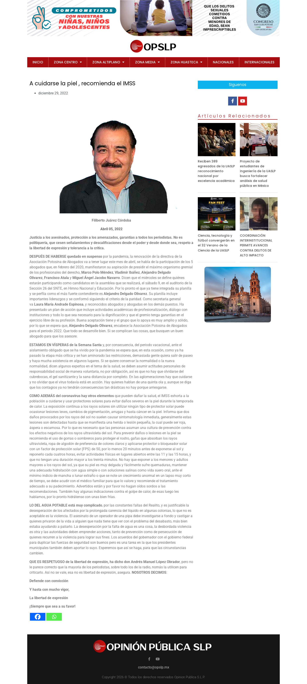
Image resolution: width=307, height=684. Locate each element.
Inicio (38, 62)
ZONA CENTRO (68, 62)
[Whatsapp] (54, 617)
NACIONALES (223, 62)
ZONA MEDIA (147, 62)
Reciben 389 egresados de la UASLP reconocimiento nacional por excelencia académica (216, 171)
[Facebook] (37, 617)
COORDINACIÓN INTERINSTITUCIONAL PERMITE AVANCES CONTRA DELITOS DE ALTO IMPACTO (256, 245)
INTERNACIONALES (259, 62)
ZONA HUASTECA (186, 62)
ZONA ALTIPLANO (108, 62)
